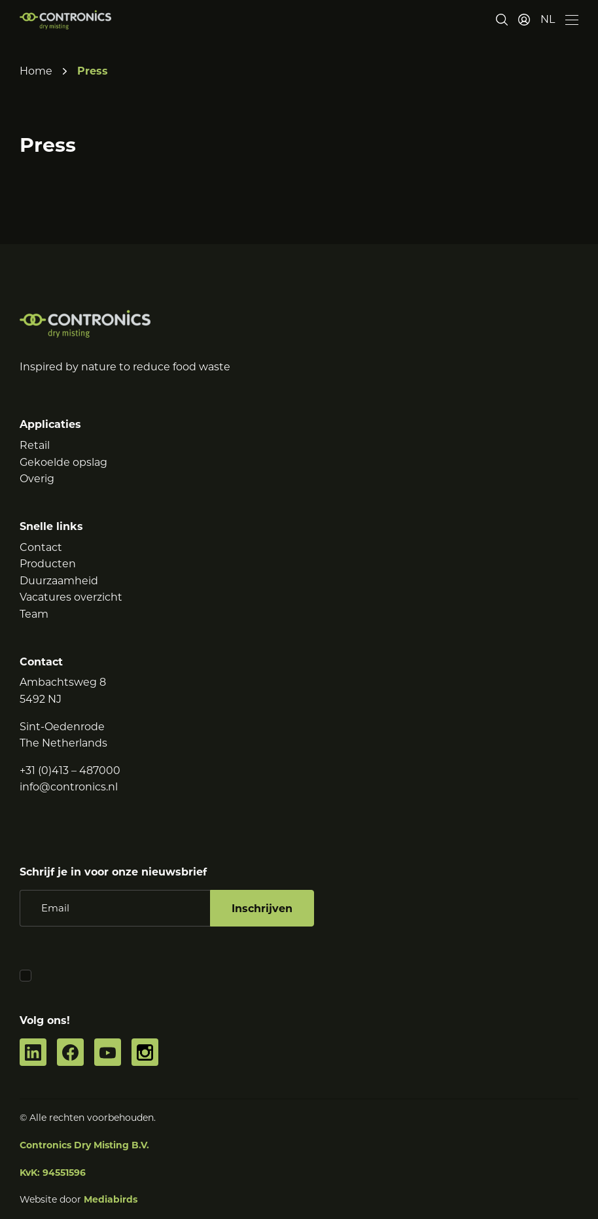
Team (34, 614)
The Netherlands (63, 743)
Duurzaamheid (59, 580)
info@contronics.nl (69, 787)
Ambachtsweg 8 (63, 682)
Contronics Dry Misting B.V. (84, 1145)
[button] (547, 20)
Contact (41, 547)
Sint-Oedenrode (62, 726)
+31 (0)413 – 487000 (70, 770)
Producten (48, 563)
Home (36, 71)
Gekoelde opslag (63, 462)
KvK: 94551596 (53, 1172)
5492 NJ (41, 699)
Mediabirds (110, 1199)
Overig (37, 478)
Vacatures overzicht (71, 597)
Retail (35, 445)
